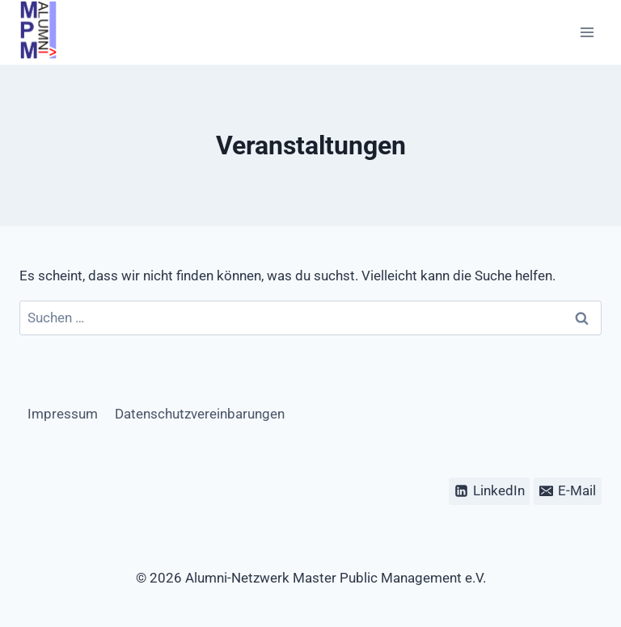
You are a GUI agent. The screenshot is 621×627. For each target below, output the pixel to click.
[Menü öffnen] (587, 32)
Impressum (62, 414)
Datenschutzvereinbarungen (200, 414)
